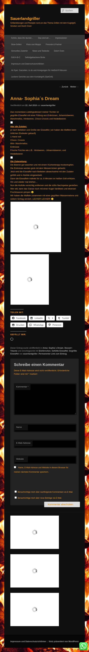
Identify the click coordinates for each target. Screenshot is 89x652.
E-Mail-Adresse (23, 443)
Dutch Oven (59, 51)
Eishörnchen (45, 351)
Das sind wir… (44, 38)
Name (19, 427)
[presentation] (38, 482)
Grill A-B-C (15, 57)
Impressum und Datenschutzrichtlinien (27, 64)
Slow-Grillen (16, 44)
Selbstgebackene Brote (35, 57)
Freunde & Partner (54, 44)
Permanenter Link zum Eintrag (53, 354)
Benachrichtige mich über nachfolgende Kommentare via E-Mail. (45, 492)
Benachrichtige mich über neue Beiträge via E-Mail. (40, 498)
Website (20, 459)
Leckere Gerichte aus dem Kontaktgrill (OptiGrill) (32, 77)
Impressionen (61, 38)
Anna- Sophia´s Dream (53, 348)
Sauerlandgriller (25, 18)
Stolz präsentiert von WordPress (64, 641)
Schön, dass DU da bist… (22, 38)
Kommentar (22, 386)
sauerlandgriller (48, 105)
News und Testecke (40, 51)
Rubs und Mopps (33, 44)
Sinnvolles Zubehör (19, 51)
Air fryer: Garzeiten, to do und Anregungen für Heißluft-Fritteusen (39, 70)
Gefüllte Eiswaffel (60, 351)
